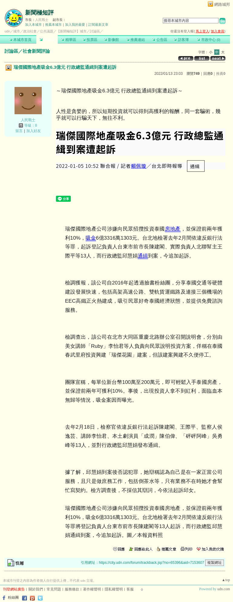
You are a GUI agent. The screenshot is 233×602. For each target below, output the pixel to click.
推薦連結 (135, 40)
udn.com (223, 589)
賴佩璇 (138, 165)
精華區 (68, 40)
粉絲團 (13, 597)
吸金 (91, 238)
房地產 (173, 229)
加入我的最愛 (75, 24)
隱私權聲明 (114, 589)
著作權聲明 (92, 589)
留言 (19, 131)
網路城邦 (222, 4)
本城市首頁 (20, 40)
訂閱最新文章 (98, 24)
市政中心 (208, 40)
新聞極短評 (39, 12)
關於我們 (35, 589)
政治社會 (30, 31)
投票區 (90, 40)
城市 (16, 31)
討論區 (47, 40)
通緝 (143, 256)
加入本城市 (33, 24)
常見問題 (54, 589)
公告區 (159, 40)
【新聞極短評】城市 (72, 31)
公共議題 (46, 31)
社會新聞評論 (36, 51)
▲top (226, 580)
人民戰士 (41, 20)
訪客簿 (181, 40)
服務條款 (72, 589)
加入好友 (33, 131)
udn (7, 31)
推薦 (220, 74)
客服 (130, 589)
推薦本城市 (53, 24)
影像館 (111, 40)
